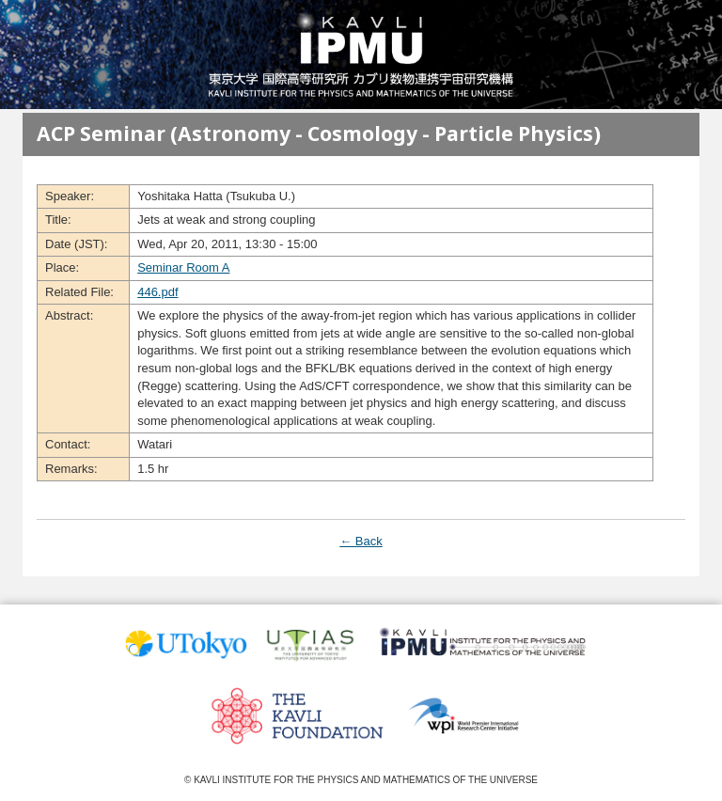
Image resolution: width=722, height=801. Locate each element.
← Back (361, 541)
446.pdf (157, 292)
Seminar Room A (183, 267)
